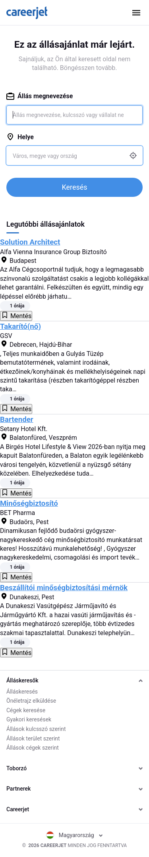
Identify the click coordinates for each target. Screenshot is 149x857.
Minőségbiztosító (29, 503)
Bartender (16, 419)
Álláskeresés (22, 691)
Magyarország (74, 835)
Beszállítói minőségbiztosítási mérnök (64, 587)
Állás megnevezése (39, 96)
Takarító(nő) (20, 326)
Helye (20, 137)
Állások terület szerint (33, 738)
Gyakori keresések (28, 719)
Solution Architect (30, 242)
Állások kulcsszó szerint (36, 729)
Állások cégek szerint (32, 747)
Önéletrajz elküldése (31, 701)
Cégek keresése (25, 710)
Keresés (74, 187)
